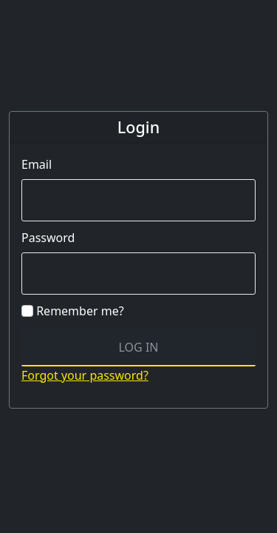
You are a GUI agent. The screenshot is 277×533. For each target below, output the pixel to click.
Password (48, 237)
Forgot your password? (84, 375)
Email (36, 164)
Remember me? (72, 311)
